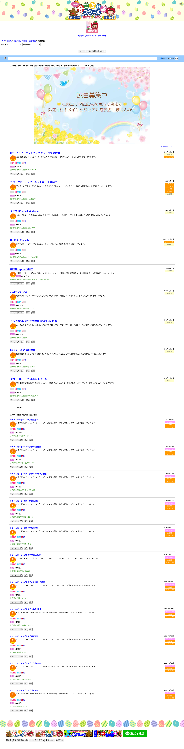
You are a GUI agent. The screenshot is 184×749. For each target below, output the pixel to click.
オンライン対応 (169, 157)
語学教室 (32, 41)
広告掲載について (168, 147)
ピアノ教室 (170, 184)
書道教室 (169, 191)
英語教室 (169, 424)
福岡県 (9, 41)
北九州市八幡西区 (20, 41)
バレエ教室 (170, 186)
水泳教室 (169, 189)
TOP (3, 41)
